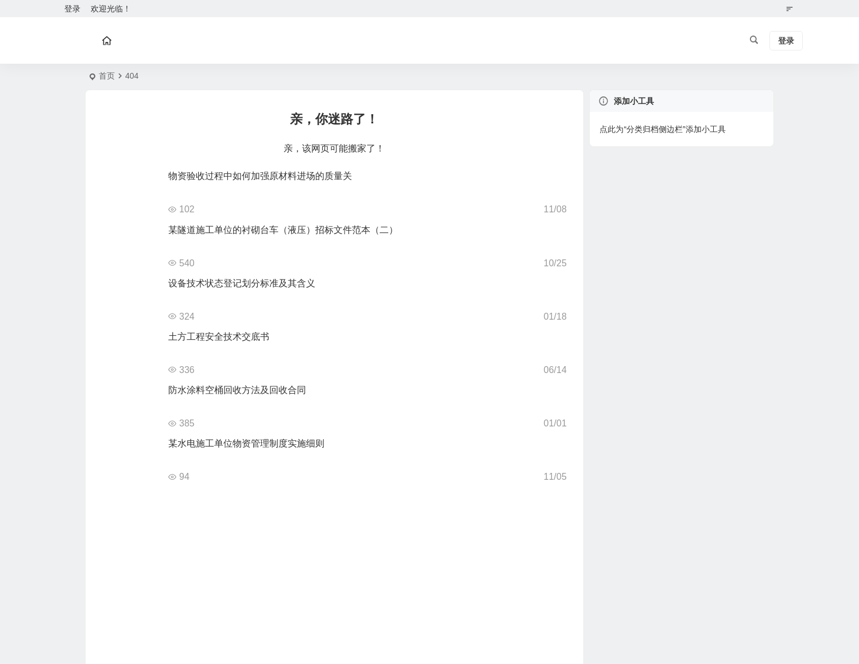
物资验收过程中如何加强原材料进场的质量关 (260, 176)
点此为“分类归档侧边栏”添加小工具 (662, 129)
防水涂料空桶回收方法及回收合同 (237, 390)
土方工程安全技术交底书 (218, 336)
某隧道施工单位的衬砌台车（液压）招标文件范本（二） (283, 230)
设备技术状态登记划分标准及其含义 (241, 283)
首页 (107, 75)
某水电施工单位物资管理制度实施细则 (246, 443)
